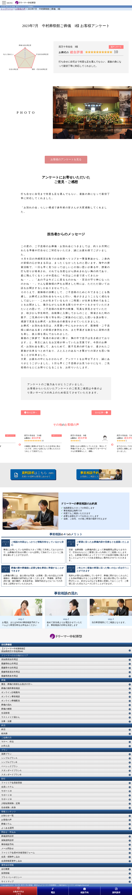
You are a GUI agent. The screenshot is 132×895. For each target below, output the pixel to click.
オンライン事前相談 (10, 696)
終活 (3, 729)
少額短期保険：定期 (10, 803)
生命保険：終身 (8, 807)
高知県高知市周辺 (9, 659)
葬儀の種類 (6, 709)
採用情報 (5, 873)
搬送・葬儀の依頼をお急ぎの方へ (16, 684)
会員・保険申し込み (10, 857)
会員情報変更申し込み (11, 861)
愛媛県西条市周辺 (9, 676)
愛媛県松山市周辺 (9, 663)
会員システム (7, 787)
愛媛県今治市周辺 (9, 668)
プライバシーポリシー (11, 877)
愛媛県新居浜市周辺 (10, 672)
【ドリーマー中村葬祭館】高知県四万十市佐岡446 (13, 649)
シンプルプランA (9, 758)
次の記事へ (101, 412)
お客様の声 (6, 820)
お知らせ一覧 (7, 815)
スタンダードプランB (11, 774)
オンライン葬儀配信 (10, 700)
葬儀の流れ (6, 705)
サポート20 (6, 791)
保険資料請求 (7, 840)
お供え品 (5, 746)
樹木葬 (4, 733)
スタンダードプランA (11, 770)
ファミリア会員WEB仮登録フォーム (18, 853)
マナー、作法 (7, 742)
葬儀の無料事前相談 (10, 688)
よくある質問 (7, 828)
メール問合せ (7, 848)
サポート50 (6, 799)
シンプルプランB (9, 762)
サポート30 (6, 795)
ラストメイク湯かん (10, 717)
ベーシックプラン (9, 766)
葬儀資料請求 (7, 836)
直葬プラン (6, 754)
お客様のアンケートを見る (66, 159)
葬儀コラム (6, 824)
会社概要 (5, 869)
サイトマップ (7, 881)
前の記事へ (30, 412)
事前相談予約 (7, 844)
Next (112, 444)
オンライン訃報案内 (10, 692)
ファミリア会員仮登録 (11, 783)
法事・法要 (6, 721)
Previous (19, 444)
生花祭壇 (5, 713)
